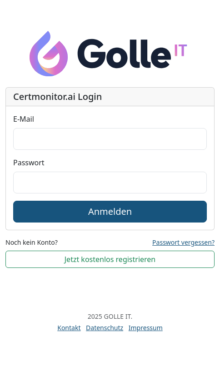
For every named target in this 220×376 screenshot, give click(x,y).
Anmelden (110, 211)
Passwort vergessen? (183, 242)
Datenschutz (104, 327)
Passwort (29, 163)
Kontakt (68, 327)
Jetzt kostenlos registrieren (110, 259)
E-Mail (23, 119)
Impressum (146, 327)
